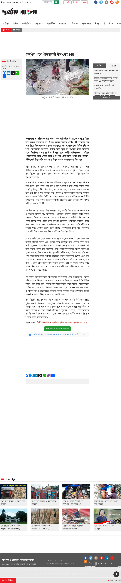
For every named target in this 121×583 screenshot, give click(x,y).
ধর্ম (103, 23)
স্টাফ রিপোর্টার (11, 61)
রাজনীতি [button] (26, 23)
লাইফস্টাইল (86, 23)
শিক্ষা (97, 23)
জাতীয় (15, 23)
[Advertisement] (77, 12)
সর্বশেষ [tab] (99, 65)
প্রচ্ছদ (6, 30)
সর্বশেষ (6, 23)
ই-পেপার (76, 2)
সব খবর (106, 97)
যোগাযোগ (108, 563)
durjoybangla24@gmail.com (64, 563)
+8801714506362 (59, 560)
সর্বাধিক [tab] (113, 65)
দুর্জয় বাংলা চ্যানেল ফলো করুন (57, 328)
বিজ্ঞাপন (91, 563)
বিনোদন (75, 23)
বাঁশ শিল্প (48, 142)
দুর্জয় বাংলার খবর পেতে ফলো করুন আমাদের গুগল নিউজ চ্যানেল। (60, 334)
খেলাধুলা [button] (63, 23)
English (84, 2)
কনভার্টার (67, 2)
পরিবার (99, 563)
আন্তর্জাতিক (51, 23)
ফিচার (110, 23)
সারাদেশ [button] (38, 23)
